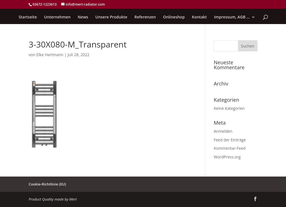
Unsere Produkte (111, 17)
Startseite (28, 17)
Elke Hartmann (49, 54)
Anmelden (223, 131)
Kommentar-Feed (230, 148)
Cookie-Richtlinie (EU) (47, 184)
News (83, 17)
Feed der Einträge (230, 139)
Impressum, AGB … (232, 17)
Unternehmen (57, 17)
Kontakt (199, 17)
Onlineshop (174, 17)
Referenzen (145, 17)
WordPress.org (227, 157)
